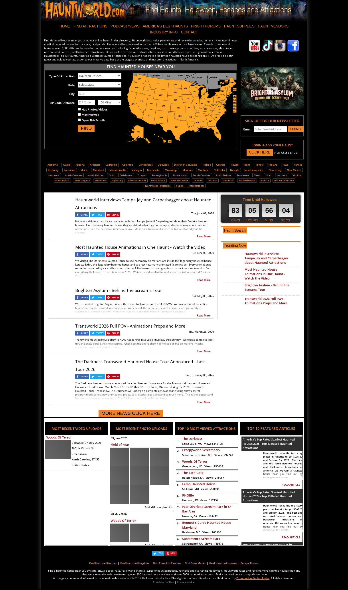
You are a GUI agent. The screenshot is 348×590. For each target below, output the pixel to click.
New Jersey (275, 170)
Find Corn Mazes (195, 563)
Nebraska (219, 170)
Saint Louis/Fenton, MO (207, 455)
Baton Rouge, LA (203, 477)
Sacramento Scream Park (201, 539)
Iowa (285, 164)
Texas (257, 175)
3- (177, 462)
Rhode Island (180, 175)
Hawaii (235, 164)
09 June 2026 (119, 438)
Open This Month (93, 120)
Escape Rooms (250, 563)
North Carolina (73, 175)
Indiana (273, 164)
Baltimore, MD (201, 532)
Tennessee (243, 175)
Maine (84, 170)
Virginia (297, 175)
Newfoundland (137, 180)
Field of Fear (120, 444)
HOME (64, 26)
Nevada (234, 170)
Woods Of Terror (59, 437)
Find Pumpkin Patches (167, 563)
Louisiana (69, 170)
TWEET (100, 214)
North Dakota (95, 175)
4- (177, 473)
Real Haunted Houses (223, 563)
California (111, 164)
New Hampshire (253, 170)
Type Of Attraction (62, 76)
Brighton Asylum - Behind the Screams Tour (118, 290)
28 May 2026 (119, 514)
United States (80, 465)
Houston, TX (200, 500)
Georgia (220, 164)
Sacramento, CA (202, 543)
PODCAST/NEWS (125, 26)
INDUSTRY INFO (164, 32)
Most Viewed (90, 115)
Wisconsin (101, 180)
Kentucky (53, 170)
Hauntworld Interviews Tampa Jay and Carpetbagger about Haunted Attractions (266, 258)
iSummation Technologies (252, 578)
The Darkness (192, 439)
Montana (203, 170)
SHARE (84, 214)
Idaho (247, 164)
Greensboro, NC (202, 466)
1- (177, 439)
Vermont (282, 175)
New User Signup (285, 153)
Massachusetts (117, 170)
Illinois (259, 164)
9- (177, 539)
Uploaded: (86, 443)
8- (177, 523)
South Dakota (223, 175)
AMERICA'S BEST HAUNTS (165, 26)
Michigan (136, 170)
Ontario (212, 180)
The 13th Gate (193, 473)
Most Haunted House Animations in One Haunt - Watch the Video (140, 247)
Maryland (98, 170)
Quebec (198, 180)
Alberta (264, 180)
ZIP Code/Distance (62, 103)
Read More (204, 236)
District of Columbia (185, 164)
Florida (207, 164)
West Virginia (82, 180)
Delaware (163, 164)
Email (247, 129)
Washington (62, 180)
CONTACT (189, 32)
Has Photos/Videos (94, 109)
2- (177, 451)
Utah (268, 175)
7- (177, 507)
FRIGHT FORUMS (206, 26)
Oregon (142, 175)
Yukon (180, 185)
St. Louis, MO (200, 489)
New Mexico (294, 170)
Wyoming (117, 180)
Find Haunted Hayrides (134, 563)
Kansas (298, 164)
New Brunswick (179, 180)
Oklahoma (126, 175)
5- (177, 485)
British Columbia (284, 180)
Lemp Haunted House (199, 484)
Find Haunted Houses (103, 563)
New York (53, 175)
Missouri (188, 170)
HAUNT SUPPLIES (239, 26)
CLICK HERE (259, 152)
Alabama (52, 164)
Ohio (112, 175)
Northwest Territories (157, 185)
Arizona (80, 164)
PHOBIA (188, 495)
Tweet (160, 553)
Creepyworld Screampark (201, 450)
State (71, 85)
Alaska (66, 164)
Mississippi (171, 170)
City (72, 94)
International (196, 185)
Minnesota (153, 170)
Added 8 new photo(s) (158, 507)
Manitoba (227, 180)
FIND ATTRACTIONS (90, 26)
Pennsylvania (159, 175)
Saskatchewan (247, 180)
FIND (86, 128)
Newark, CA (200, 516)
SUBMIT (295, 129)
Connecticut (145, 164)
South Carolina (201, 175)
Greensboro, (79, 454)
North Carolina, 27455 (85, 459)
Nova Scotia (158, 180)
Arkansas (95, 164)
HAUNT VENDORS (273, 26)
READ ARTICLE (291, 485)
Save (173, 553)
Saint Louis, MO (202, 444)
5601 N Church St (82, 448)
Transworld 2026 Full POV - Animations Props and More (130, 326)
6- (177, 496)
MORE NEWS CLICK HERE (130, 413)
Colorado (127, 164)
